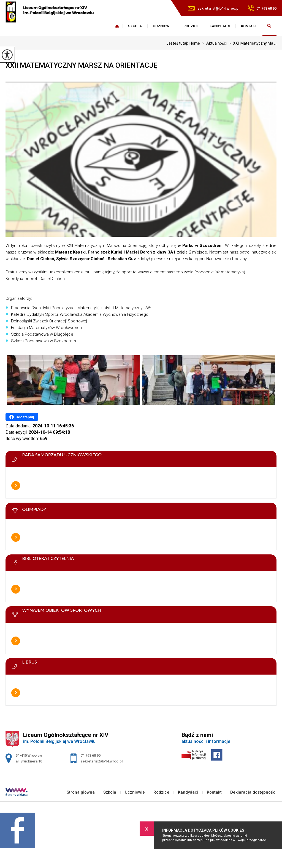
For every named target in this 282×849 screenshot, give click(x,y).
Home (194, 43)
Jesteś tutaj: (177, 43)
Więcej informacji (15, 485)
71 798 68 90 (262, 8)
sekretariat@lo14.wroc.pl (213, 8)
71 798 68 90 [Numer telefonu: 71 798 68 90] (91, 755)
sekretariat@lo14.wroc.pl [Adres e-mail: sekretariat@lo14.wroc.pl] (102, 761)
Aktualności (213, 43)
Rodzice (191, 26)
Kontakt (249, 26)
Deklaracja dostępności (253, 792)
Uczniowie (162, 26)
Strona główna (117, 26)
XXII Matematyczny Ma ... (251, 43)
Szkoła (135, 26)
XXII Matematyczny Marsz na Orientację (82, 65)
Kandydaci (220, 26)
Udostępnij (21, 417)
